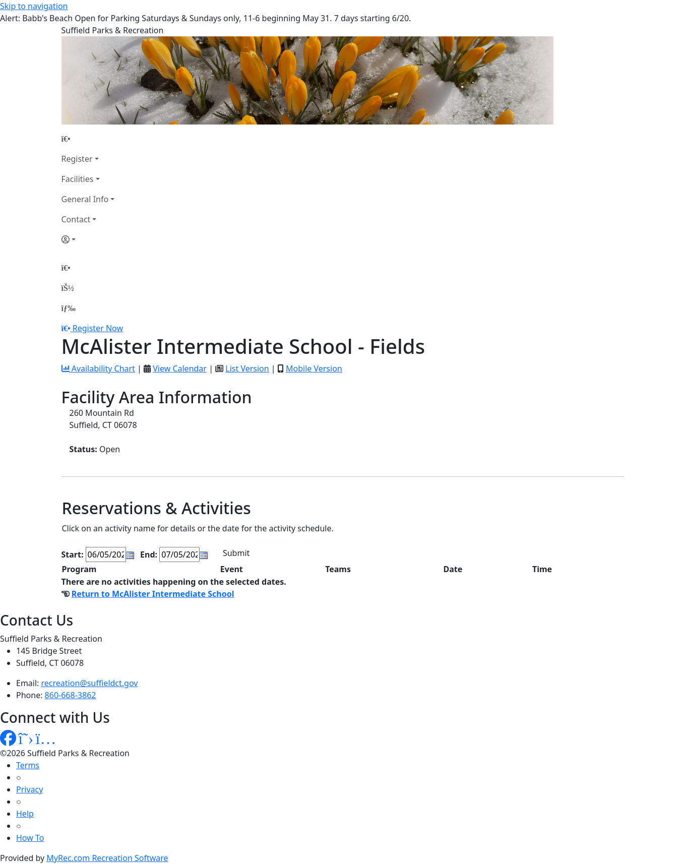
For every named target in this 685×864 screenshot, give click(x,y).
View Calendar (180, 368)
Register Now (98, 328)
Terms (27, 765)
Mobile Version (314, 368)
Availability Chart (98, 368)
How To (30, 837)
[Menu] (68, 308)
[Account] (88, 239)
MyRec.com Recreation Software (107, 857)
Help (25, 813)
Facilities (77, 178)
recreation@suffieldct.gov (89, 683)
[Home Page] (88, 139)
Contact (76, 219)
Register (77, 158)
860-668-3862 (70, 695)
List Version (247, 368)
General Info (85, 199)
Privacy (29, 789)
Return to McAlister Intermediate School (153, 593)
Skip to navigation (34, 6)
